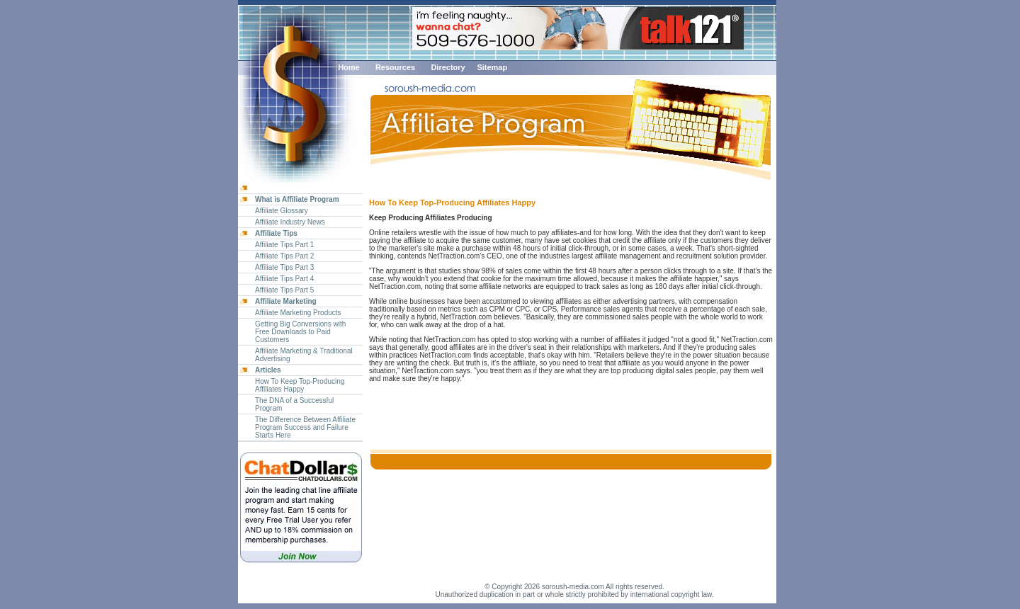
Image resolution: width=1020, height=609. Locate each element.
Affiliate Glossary (281, 211)
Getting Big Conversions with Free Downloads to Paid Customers (300, 331)
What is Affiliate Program (297, 199)
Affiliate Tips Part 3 (284, 267)
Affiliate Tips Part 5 (284, 290)
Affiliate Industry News (290, 222)
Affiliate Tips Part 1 (284, 245)
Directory (448, 67)
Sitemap (492, 67)
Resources (395, 67)
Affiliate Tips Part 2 (284, 256)
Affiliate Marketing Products (298, 313)
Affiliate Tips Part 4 (284, 279)
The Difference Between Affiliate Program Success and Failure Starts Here (305, 427)
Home (349, 67)
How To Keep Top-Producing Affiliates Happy (299, 385)
